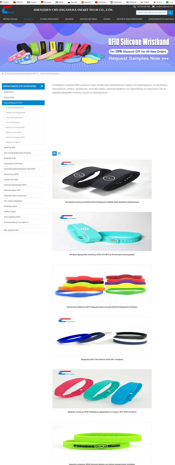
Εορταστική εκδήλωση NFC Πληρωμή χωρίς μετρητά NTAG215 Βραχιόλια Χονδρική (153, 203)
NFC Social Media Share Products (17, 153)
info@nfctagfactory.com (85, 419)
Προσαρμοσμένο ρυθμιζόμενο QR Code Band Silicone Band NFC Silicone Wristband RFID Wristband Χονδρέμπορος (113, 358)
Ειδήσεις (69, 19)
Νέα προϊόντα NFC (11, 230)
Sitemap (117, 463)
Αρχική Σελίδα (10, 19)
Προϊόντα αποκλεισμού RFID (15, 185)
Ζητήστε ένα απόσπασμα (129, 19)
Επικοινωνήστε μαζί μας (12, 418)
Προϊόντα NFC (9, 148)
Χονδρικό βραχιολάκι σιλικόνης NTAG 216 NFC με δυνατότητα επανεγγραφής (112, 203)
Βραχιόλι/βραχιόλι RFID (28, 74)
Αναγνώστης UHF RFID (13, 164)
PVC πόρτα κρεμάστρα (13, 201)
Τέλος (121, 375)
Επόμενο (112, 375)
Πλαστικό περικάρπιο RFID (14, 137)
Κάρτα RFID (8, 92)
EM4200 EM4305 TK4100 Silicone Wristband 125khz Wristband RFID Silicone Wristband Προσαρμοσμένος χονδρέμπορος (153, 307)
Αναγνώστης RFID (11, 174)
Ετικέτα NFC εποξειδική (46, 418)
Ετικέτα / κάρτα (10, 212)
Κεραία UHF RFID (11, 180)
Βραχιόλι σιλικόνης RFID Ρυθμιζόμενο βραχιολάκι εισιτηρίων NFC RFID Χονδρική (113, 254)
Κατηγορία (14, 74)
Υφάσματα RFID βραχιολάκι (14, 112)
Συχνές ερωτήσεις (49, 19)
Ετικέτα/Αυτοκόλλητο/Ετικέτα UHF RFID (19, 169)
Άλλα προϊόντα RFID (12, 217)
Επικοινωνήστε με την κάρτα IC (16, 222)
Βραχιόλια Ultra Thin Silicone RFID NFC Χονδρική (71, 254)
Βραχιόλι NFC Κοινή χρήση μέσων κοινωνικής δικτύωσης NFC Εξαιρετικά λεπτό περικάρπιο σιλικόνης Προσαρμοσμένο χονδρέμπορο (72, 307)
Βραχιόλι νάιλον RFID (12, 132)
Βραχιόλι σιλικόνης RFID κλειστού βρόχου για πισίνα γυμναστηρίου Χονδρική (154, 254)
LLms (126, 463)
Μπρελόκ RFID (10, 158)
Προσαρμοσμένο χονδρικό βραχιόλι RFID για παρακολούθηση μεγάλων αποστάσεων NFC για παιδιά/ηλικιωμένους (72, 358)
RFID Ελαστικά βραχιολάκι (14, 127)
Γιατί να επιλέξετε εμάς (11, 428)
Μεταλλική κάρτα (10, 206)
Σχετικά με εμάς (88, 19)
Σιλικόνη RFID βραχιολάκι (14, 107)
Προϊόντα (29, 19)
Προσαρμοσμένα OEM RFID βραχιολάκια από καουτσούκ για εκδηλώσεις (154, 358)
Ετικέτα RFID (9, 97)
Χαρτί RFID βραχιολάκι (13, 117)
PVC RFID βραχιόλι (12, 122)
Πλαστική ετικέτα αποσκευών (15, 196)
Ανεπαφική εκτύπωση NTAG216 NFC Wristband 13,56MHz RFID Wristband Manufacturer (71, 203)
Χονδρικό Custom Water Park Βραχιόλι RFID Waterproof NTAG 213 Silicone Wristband (112, 306)
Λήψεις (107, 19)
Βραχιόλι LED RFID (12, 142)
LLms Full (135, 463)
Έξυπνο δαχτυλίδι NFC (46, 423)
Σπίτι (5, 74)
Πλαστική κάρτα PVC (12, 190)
